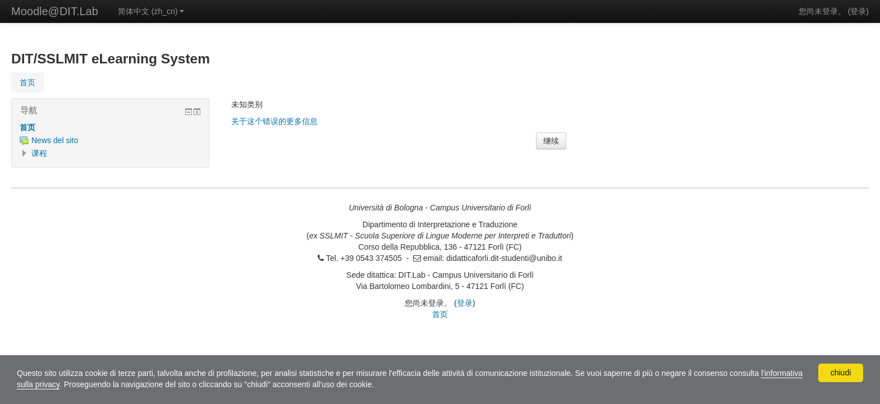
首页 (27, 127)
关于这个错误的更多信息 (274, 121)
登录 (858, 11)
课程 (39, 153)
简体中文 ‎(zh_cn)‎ (151, 11)
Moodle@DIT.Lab (54, 11)
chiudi (841, 372)
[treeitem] (110, 127)
